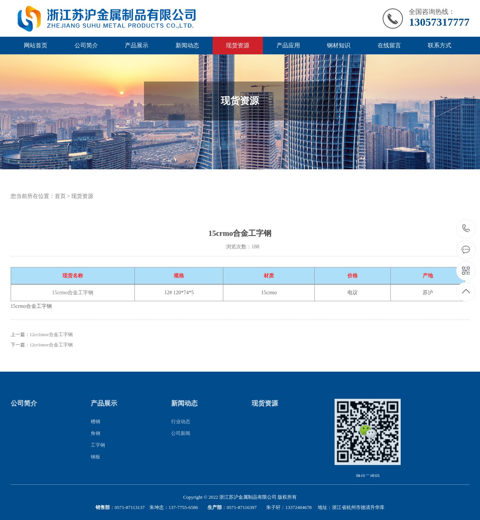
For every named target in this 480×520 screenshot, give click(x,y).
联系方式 (439, 45)
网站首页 (35, 45)
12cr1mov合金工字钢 (51, 341)
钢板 (95, 463)
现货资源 (237, 45)
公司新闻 (180, 440)
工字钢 (98, 451)
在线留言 (389, 45)
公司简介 (86, 45)
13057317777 (466, 228)
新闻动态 (187, 45)
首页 (60, 196)
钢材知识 (338, 45)
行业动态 (180, 428)
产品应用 (288, 45)
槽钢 (95, 428)
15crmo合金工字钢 (73, 299)
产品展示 (136, 45)
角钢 (95, 440)
